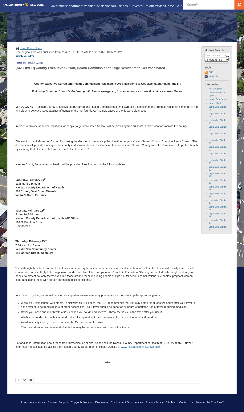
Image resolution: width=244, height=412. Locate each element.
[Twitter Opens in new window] (24, 383)
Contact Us (186, 402)
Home (23, 402)
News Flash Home (31, 51)
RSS (211, 75)
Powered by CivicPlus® (210, 402)
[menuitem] (57, 4)
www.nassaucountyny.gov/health (141, 350)
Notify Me (213, 79)
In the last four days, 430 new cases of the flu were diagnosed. (109, 114)
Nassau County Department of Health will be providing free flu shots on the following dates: (70, 167)
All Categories (215, 92)
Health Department (218, 102)
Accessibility (37, 402)
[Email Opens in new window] (31, 383)
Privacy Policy (154, 402)
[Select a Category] (217, 63)
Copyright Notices (82, 402)
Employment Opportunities (127, 402)
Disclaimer (101, 402)
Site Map (171, 402)
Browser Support (58, 402)
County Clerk (215, 106)
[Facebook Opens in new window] (18, 383)
